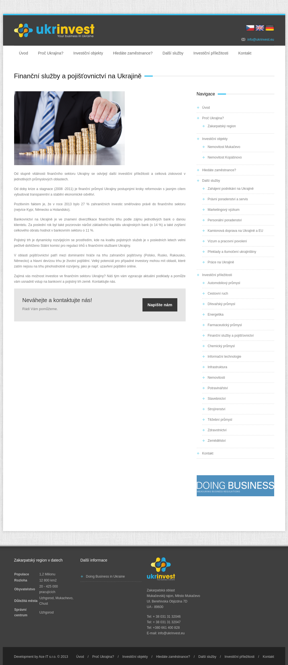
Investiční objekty (88, 53)
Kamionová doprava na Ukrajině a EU (235, 231)
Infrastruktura (217, 367)
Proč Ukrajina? (50, 53)
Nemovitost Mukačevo (224, 147)
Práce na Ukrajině (221, 262)
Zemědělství (217, 441)
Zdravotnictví (217, 430)
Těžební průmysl (220, 420)
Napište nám (159, 304)
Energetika (216, 314)
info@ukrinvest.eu (260, 39)
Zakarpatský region (222, 126)
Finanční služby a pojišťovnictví (231, 335)
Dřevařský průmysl (221, 304)
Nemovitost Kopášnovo (225, 157)
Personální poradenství (225, 220)
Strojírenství (216, 409)
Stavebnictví (217, 399)
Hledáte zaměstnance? (132, 53)
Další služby (173, 53)
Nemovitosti (216, 378)
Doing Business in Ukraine (105, 576)
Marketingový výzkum (224, 210)
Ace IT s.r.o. (47, 657)
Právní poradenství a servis (228, 199)
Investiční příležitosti (210, 53)
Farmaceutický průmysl (225, 325)
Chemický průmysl (221, 346)
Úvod (23, 53)
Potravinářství (218, 388)
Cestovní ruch (218, 293)
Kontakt (244, 53)
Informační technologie (224, 357)
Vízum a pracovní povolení (227, 241)
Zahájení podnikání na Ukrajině (231, 189)
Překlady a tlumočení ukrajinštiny (232, 252)
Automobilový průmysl (224, 283)
